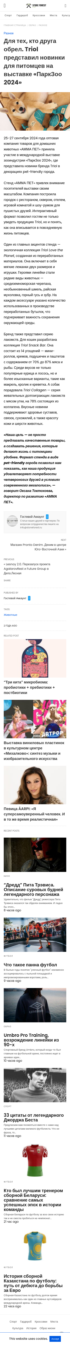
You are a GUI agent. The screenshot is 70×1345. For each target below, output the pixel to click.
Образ (32, 25)
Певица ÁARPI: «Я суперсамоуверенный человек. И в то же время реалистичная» (34, 814)
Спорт (8, 15)
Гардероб (22, 15)
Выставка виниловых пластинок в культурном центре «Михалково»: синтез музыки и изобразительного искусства (34, 750)
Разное (43, 25)
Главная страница (15, 25)
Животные (10, 615)
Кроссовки (39, 15)
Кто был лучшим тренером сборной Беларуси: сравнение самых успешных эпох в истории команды (33, 1199)
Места (53, 15)
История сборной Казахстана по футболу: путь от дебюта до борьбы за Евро (33, 1283)
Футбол (8, 956)
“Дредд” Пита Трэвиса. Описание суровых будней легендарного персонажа (33, 889)
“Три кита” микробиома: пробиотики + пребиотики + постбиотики (29, 687)
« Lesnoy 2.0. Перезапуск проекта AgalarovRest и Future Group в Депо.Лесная (27, 568)
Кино (7, 876)
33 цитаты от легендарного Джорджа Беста (34, 1117)
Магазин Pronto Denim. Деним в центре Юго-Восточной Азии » (38, 547)
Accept (55, 1338)
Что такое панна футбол (30, 965)
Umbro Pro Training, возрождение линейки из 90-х (31, 1040)
